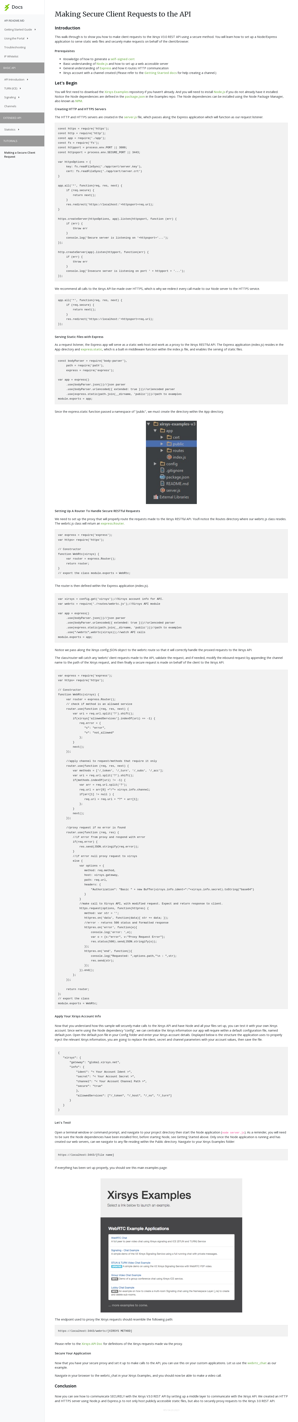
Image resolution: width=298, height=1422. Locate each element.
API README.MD (14, 20)
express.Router (112, 523)
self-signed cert (123, 59)
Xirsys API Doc (92, 1344)
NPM (78, 101)
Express (105, 68)
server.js (130, 117)
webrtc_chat (257, 1363)
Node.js (102, 64)
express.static (91, 349)
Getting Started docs (160, 73)
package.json (135, 96)
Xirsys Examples (117, 92)
